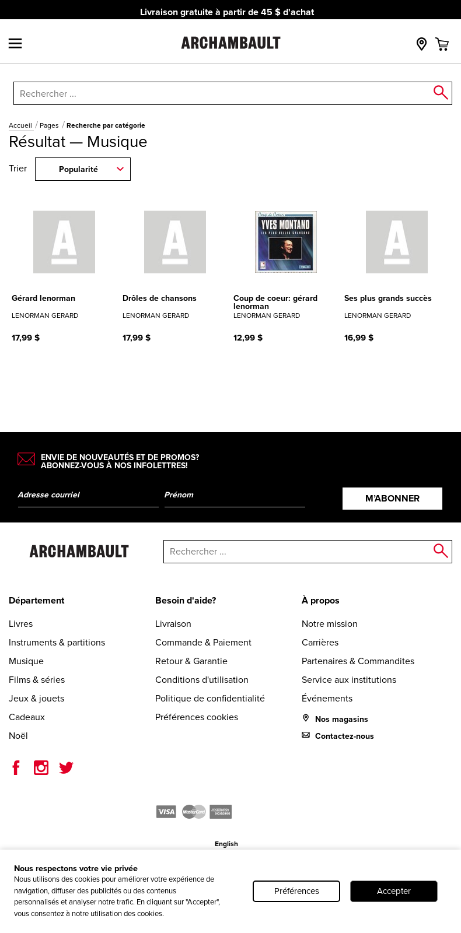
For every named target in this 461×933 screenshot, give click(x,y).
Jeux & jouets (36, 698)
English (226, 844)
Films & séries (37, 679)
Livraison (173, 623)
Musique (26, 661)
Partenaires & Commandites (358, 661)
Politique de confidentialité (210, 698)
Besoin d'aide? (185, 600)
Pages (50, 125)
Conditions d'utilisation (202, 679)
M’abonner (392, 498)
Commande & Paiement (203, 642)
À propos (321, 600)
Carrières (320, 642)
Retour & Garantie (191, 661)
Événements (327, 698)
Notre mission (330, 623)
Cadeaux (27, 717)
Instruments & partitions (57, 642)
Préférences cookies (196, 717)
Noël (18, 735)
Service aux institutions (349, 679)
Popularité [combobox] (78, 169)
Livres (21, 623)
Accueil (21, 125)
